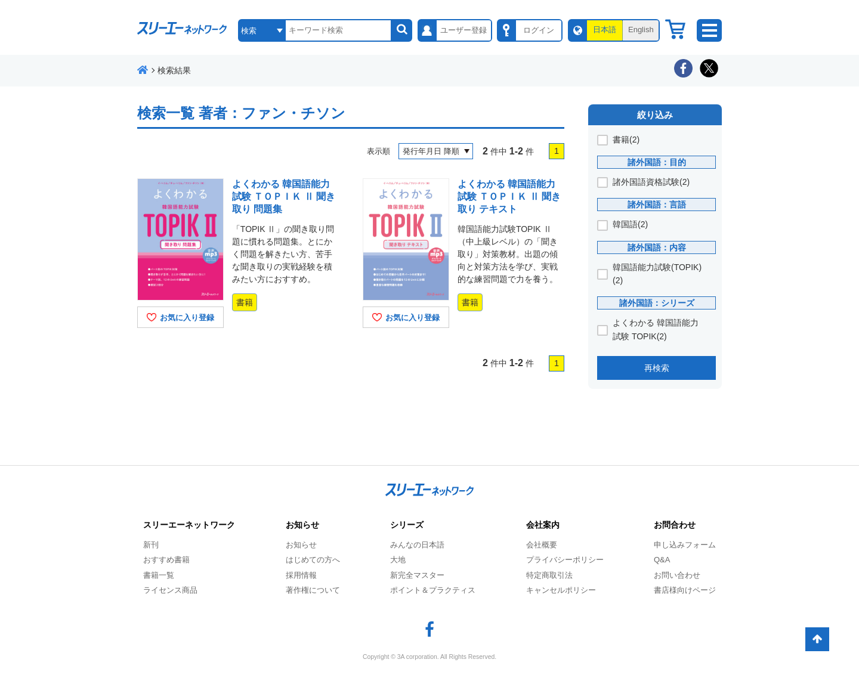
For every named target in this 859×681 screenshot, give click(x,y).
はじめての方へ (313, 559)
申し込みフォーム (685, 544)
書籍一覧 (158, 575)
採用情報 (301, 575)
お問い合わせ (677, 575)
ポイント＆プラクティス (432, 590)
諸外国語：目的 (657, 162)
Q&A (662, 559)
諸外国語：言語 (657, 204)
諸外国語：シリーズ (656, 303)
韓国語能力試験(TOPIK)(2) (657, 273)
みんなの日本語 (417, 544)
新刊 (151, 544)
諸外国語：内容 (657, 247)
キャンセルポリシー (561, 590)
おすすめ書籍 (166, 559)
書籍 (244, 302)
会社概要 (541, 544)
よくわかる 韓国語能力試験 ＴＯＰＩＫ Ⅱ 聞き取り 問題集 (283, 196)
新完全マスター (417, 575)
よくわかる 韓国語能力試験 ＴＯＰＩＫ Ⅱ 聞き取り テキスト (509, 196)
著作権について (313, 590)
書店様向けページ (685, 590)
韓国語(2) (630, 224)
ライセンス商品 (170, 590)
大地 (398, 559)
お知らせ (301, 544)
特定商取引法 (549, 575)
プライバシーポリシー (565, 559)
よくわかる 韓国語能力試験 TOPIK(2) (656, 329)
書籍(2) (626, 139)
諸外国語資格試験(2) (651, 182)
